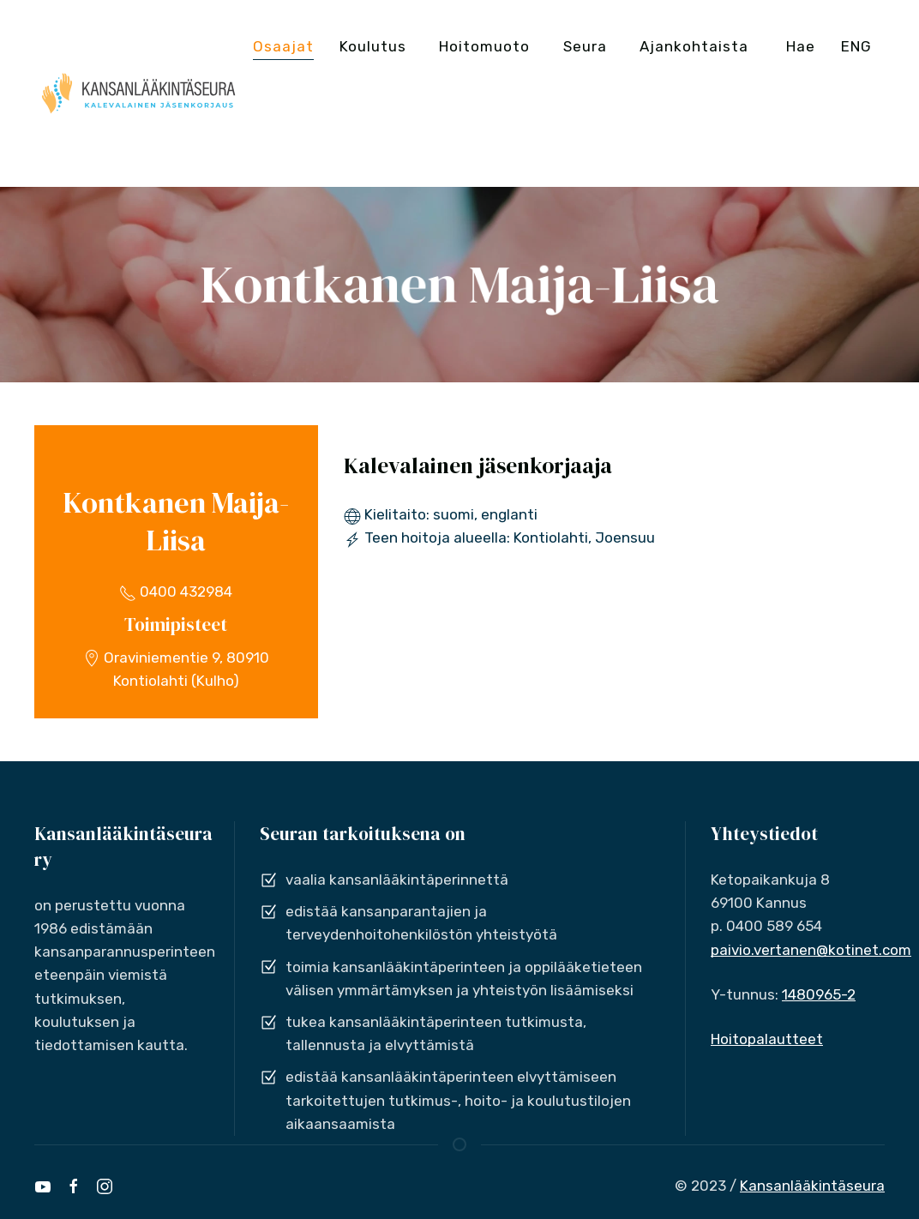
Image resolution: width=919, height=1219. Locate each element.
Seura (585, 46)
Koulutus (372, 46)
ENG (856, 46)
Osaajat (283, 46)
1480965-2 (819, 994)
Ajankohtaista (694, 46)
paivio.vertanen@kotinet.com (811, 949)
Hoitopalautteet (767, 1039)
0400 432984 (175, 591)
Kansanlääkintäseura (812, 1185)
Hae (800, 46)
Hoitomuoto (484, 46)
